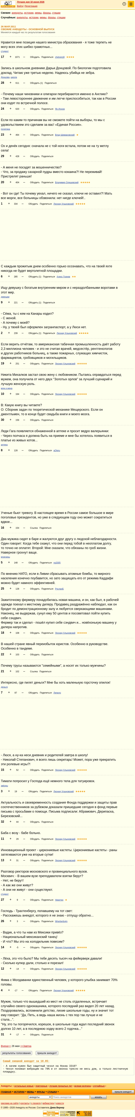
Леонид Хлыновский (63, 204)
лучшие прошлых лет (60, 1086)
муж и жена (6, 388)
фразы (47, 12)
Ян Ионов (60, 109)
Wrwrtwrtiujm (61, 921)
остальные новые (24, 1086)
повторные (41, 1086)
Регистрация (31, 6)
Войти (20, 6)
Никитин (59, 900)
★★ (74, 276)
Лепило (57, 693)
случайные (99, 1086)
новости (60, 1103)
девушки (5, 297)
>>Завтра (25, 1046)
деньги (4, 687)
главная (6, 1092)
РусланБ (59, 589)
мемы (38, 12)
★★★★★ (85, 182)
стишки (56, 12)
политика (5, 129)
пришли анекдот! (123, 1092)
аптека (4, 444)
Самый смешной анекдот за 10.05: (26, 1061)
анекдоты (17, 12)
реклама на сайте (10, 1103)
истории (29, 12)
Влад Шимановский (65, 135)
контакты (24, 1103)
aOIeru (56, 450)
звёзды (4, 785)
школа (14, 77)
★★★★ (70, 57)
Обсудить (35, 57)
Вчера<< (6, 1046)
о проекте (36, 1103)
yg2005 (56, 562)
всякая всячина (82, 1086)
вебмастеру (48, 1103)
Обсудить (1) (36, 83)
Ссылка (34, 528)
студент (5, 51)
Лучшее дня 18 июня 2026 (30, 2)
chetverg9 (60, 57)
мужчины (5, 557)
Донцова (5, 77)
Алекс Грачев (63, 276)
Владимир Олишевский (66, 182)
